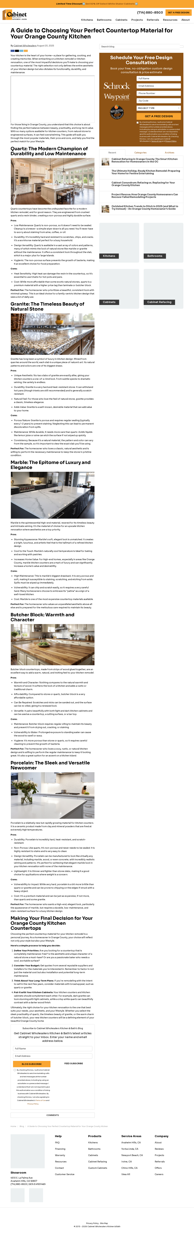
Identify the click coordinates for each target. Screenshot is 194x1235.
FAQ (57, 1142)
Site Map (104, 1223)
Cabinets (93, 1155)
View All (125, 1174)
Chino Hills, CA (129, 1168)
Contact (59, 1168)
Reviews (159, 1149)
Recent (112, 152)
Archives (169, 152)
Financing (60, 1149)
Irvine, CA (126, 1161)
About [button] (185, 20)
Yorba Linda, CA (129, 1149)
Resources (61, 1161)
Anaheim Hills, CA (131, 1142)
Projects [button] (142, 20)
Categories (140, 152)
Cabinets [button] (128, 20)
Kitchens (93, 1142)
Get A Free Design (178, 12)
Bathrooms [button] (112, 20)
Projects (159, 1155)
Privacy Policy (32, 1104)
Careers (159, 1174)
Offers (158, 1168)
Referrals (160, 1161)
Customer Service (64, 1174)
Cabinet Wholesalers (25, 45)
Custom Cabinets (97, 1168)
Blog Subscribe (32, 1064)
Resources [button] (172, 20)
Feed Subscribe (73, 1063)
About (158, 1142)
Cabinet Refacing (97, 1161)
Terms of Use (41, 1100)
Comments (53, 1115)
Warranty (60, 1155)
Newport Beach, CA (132, 1155)
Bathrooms (94, 1149)
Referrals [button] (156, 20)
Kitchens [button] (96, 20)
